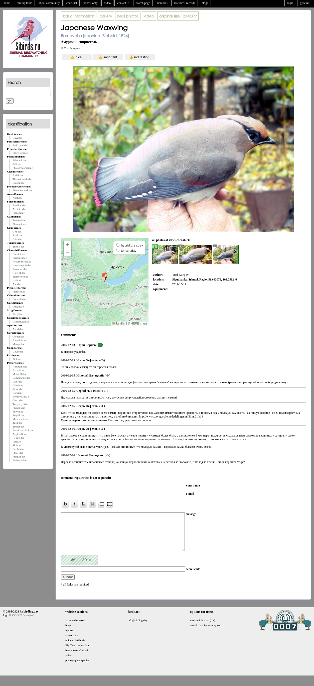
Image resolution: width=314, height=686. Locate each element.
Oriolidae (18, 385)
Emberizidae (20, 460)
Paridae (17, 441)
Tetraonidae (19, 220)
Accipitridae (19, 209)
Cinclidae (18, 400)
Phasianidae (19, 224)
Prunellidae (19, 407)
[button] (104, 277)
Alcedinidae (19, 340)
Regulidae (18, 415)
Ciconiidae (19, 182)
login (290, 3)
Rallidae (17, 235)
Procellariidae (20, 152)
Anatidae (18, 197)
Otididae (17, 239)
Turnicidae (18, 246)
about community (49, 3)
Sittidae (17, 445)
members (162, 3)
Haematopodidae (22, 265)
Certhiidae (18, 449)
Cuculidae (18, 306)
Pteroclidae (19, 291)
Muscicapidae (20, 419)
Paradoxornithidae (23, 430)
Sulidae (17, 164)
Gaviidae (18, 137)
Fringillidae (19, 456)
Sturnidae (18, 389)
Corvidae (18, 392)
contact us (123, 3)
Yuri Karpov (72, 48)
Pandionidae (19, 205)
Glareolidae (19, 272)
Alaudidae (18, 370)
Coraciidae (19, 336)
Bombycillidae (21, 396)
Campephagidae (21, 377)
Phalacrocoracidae (23, 167)
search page (143, 3)
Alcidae (17, 284)
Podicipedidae (20, 145)
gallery (106, 16)
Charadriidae (20, 257)
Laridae (17, 280)
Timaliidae (18, 426)
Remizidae (18, 437)
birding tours (24, 3)
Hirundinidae (20, 366)
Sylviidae (18, 411)
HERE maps (139, 323)
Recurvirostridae (22, 261)
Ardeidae (18, 175)
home (7, 3)
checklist (71, 3)
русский (305, 3)
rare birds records (184, 3)
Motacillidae (20, 374)
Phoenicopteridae (22, 190)
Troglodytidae (20, 404)
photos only (90, 3)
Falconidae (19, 212)
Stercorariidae (20, 276)
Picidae (17, 359)
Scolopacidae (20, 269)
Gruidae (17, 231)
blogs (205, 3)
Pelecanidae (19, 160)
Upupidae (18, 351)
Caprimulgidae (21, 321)
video (107, 3)
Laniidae (17, 381)
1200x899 (178, 16)
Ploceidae (18, 452)
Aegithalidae (20, 434)
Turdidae (17, 422)
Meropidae (19, 344)
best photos (127, 16)
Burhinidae (19, 254)
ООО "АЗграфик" (23, 622)
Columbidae (19, 299)
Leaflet (118, 323)
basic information (78, 16)
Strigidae (18, 314)
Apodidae (18, 329)
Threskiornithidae (22, 179)
